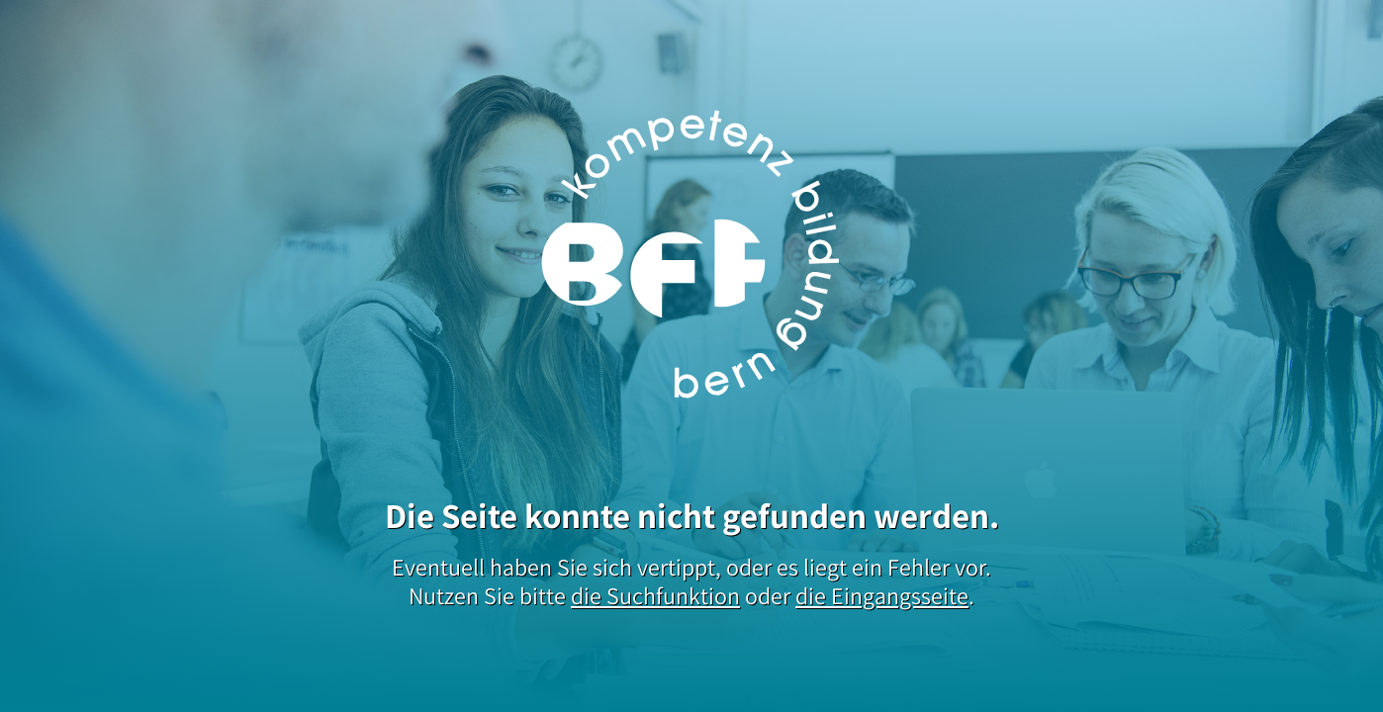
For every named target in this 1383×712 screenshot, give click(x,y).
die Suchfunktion (655, 595)
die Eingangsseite (881, 595)
